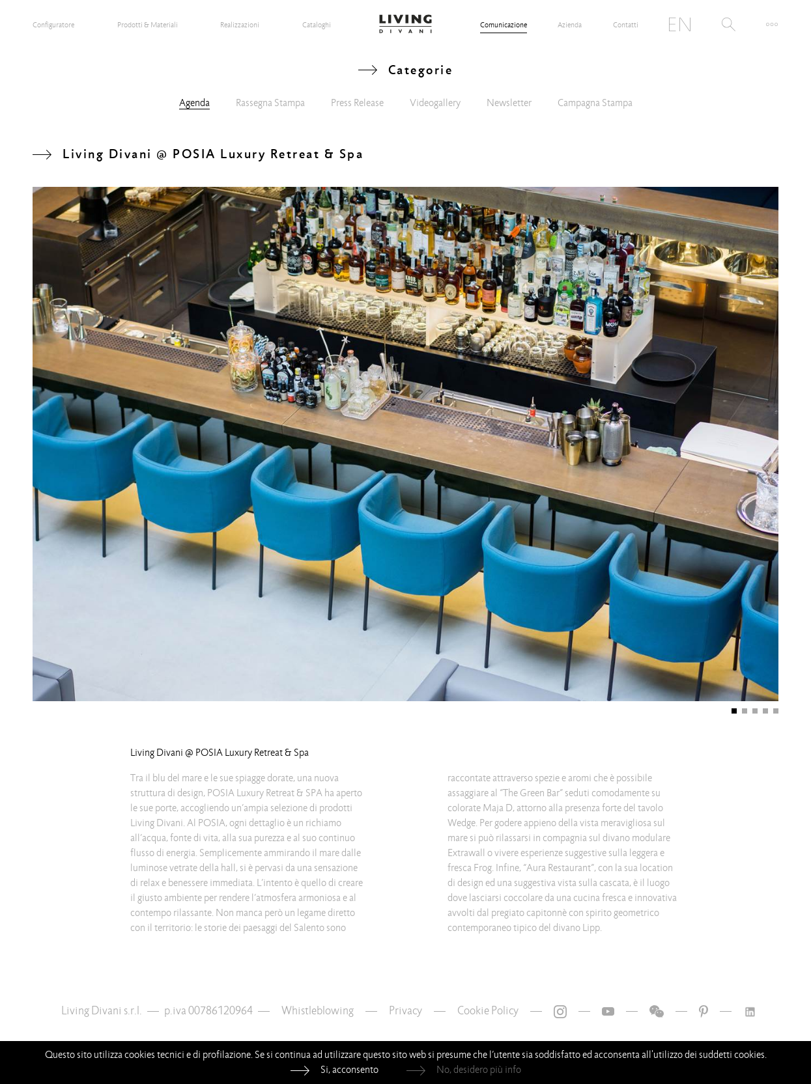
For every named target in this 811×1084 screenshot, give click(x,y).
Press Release (357, 103)
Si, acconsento (349, 1070)
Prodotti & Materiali (147, 24)
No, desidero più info (478, 1070)
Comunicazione (503, 24)
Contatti (625, 24)
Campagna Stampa (595, 103)
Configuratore (53, 24)
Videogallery (435, 103)
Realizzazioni (239, 24)
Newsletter (509, 103)
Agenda (194, 103)
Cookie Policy (488, 1011)
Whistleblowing (317, 1011)
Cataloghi (316, 24)
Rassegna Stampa (270, 103)
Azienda (570, 24)
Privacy (405, 1011)
